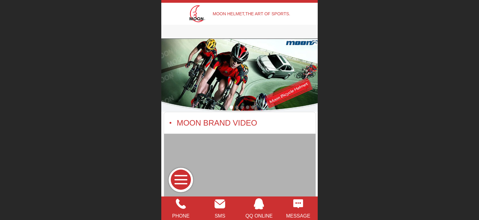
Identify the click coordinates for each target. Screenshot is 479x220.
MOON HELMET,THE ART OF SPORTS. (251, 13)
